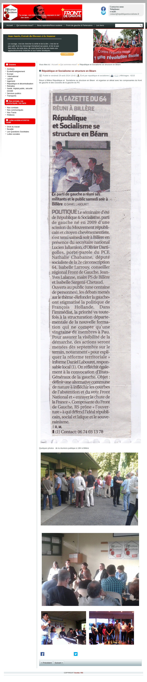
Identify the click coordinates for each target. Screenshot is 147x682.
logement (11, 81)
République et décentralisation (20, 84)
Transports (11, 96)
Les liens (100, 25)
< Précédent (46, 663)
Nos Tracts (11, 112)
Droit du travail (13, 127)
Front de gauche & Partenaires (79, 25)
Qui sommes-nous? (24, 25)
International (12, 76)
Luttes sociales (13, 134)
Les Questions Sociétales (18, 132)
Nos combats (12, 107)
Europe (10, 74)
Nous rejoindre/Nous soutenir (49, 25)
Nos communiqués (15, 110)
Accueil (9, 25)
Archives (11, 69)
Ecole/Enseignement (16, 71)
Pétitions (11, 115)
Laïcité (10, 79)
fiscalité (10, 129)
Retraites (11, 86)
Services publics (14, 93)
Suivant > (59, 663)
